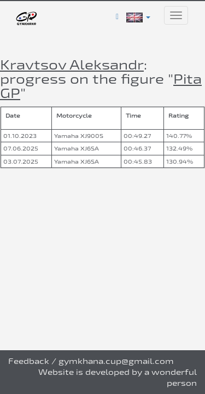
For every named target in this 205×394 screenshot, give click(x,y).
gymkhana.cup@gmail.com (116, 361)
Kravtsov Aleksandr (72, 64)
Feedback (28, 361)
